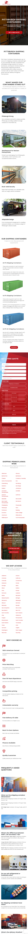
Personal (14, 393)
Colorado (4, 580)
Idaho (17, 585)
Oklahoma (18, 615)
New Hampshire (5, 608)
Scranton (4, 512)
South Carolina (19, 620)
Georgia (4, 585)
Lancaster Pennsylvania (5, 491)
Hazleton (4, 486)
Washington (4, 630)
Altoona (18, 473)
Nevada (17, 605)
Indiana (3, 488)
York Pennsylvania (20, 517)
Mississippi (18, 600)
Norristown (18, 501)
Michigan (18, 598)
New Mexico (4, 610)
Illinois (3, 588)
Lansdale (18, 491)
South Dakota (5, 622)
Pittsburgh (4, 507)
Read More (14, 347)
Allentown (4, 473)
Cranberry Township (21, 478)
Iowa (3, 590)
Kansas (17, 590)
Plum (17, 507)
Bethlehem (18, 476)
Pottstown (4, 510)
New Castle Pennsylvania (5, 502)
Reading (18, 510)
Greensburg (5, 483)
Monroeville (18, 498)
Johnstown (18, 488)
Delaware (4, 583)
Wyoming (18, 632)
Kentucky (4, 593)
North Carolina (5, 613)
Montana (18, 603)
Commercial (14, 397)
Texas (3, 625)
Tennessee (18, 622)
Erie (17, 481)
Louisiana (18, 593)
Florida (17, 583)
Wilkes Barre (19, 515)
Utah (17, 625)
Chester (4, 478)
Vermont (4, 627)
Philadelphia (5, 505)
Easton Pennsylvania (7, 481)
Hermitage (18, 486)
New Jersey (18, 608)
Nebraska (4, 605)
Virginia (17, 627)
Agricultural (14, 401)
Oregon (3, 617)
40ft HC (14, 414)
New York (18, 610)
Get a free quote (14, 32)
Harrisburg (18, 483)
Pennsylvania (19, 617)
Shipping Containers (14, 383)
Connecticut (19, 580)
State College (19, 512)
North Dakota (19, 613)
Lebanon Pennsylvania (5, 495)
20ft (14, 406)
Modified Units (14, 387)
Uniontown (4, 515)
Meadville (4, 498)
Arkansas (4, 578)
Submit (14, 424)
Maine (3, 595)
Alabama (4, 575)
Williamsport (5, 517)
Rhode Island (5, 620)
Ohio (3, 615)
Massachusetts (5, 598)
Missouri (4, 603)
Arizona (17, 575)
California (18, 578)
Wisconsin (4, 632)
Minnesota (4, 600)
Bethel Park (4, 476)
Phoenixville (18, 505)
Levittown (18, 494)
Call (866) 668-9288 (14, 548)
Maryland (18, 595)
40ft (14, 410)
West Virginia (19, 630)
